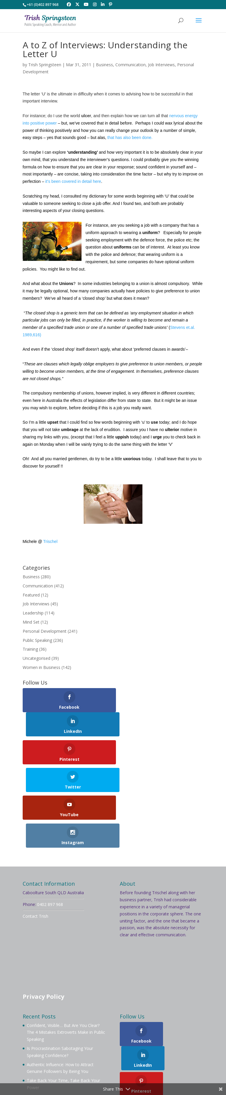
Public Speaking (37, 640)
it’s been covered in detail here (72, 181)
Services (77, 1049)
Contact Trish (35, 836)
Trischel (50, 541)
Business (104, 64)
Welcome (39, 1042)
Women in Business (41, 667)
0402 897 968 (50, 824)
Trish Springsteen (44, 64)
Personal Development (45, 631)
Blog (118, 1049)
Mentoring (179, 1042)
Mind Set (31, 622)
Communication (130, 64)
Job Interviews (161, 64)
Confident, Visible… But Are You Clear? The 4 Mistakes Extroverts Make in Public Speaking (66, 952)
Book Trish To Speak (107, 1042)
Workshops (50, 1049)
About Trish (67, 1042)
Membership (148, 1042)
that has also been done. (129, 137)
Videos (100, 1049)
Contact (172, 1049)
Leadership (33, 613)
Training (30, 649)
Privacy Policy (43, 917)
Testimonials (144, 1049)
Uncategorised (36, 658)
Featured (31, 595)
